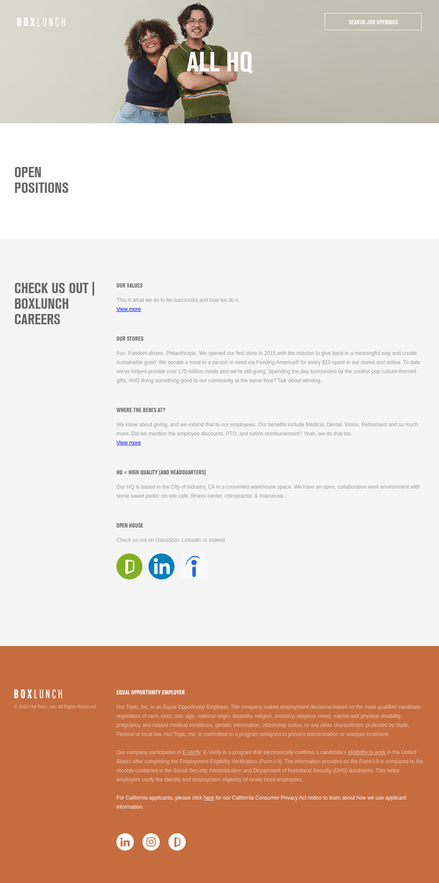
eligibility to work (366, 752)
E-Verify (191, 752)
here (208, 798)
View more (128, 309)
